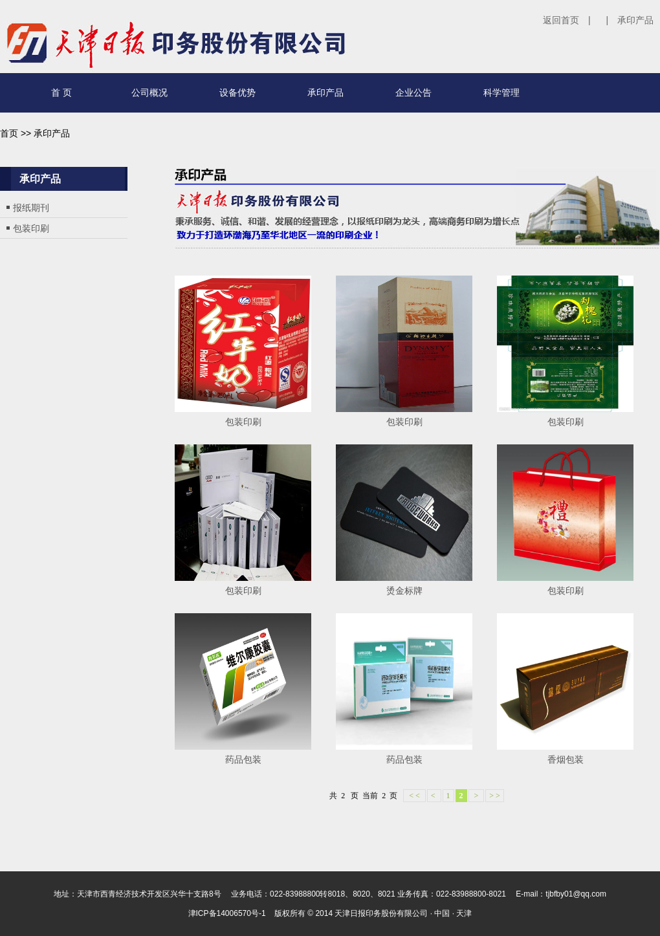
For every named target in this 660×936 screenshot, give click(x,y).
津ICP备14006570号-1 (227, 913)
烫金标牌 (404, 590)
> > (494, 795)
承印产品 (635, 20)
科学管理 (501, 92)
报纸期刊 (31, 207)
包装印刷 (31, 228)
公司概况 (149, 92)
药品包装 (243, 759)
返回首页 (561, 20)
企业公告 (413, 92)
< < (414, 795)
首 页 (61, 92)
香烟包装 (565, 759)
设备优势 (237, 92)
